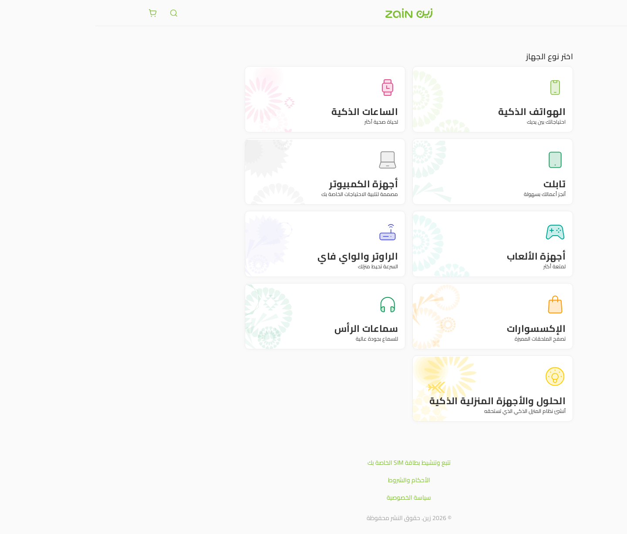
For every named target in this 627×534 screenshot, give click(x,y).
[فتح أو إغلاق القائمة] (569, 12)
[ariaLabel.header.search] (78, 13)
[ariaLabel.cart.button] (57, 13)
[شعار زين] (313, 13)
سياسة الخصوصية (313, 497)
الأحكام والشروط (314, 480)
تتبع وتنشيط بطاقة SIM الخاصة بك (313, 462)
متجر (569, 39)
